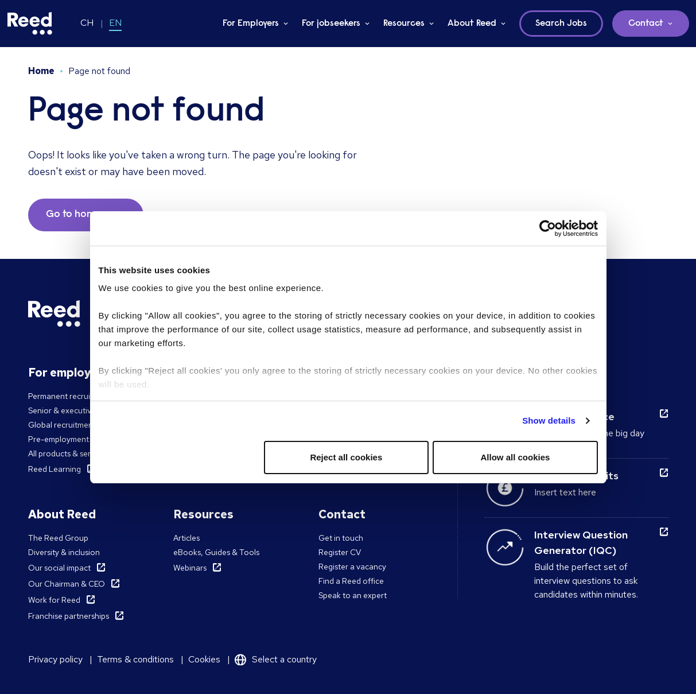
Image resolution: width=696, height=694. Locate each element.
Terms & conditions (135, 659)
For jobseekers (331, 23)
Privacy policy (55, 659)
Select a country (284, 659)
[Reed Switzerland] (30, 23)
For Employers (251, 23)
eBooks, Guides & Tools (216, 552)
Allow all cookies (515, 457)
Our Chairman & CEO (66, 584)
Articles (186, 538)
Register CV (339, 552)
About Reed (472, 23)
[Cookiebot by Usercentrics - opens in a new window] (547, 228)
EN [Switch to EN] (115, 23)
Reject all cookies (346, 457)
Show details (549, 420)
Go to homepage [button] (86, 215)
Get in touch (340, 538)
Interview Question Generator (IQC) (581, 542)
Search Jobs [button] (561, 23)
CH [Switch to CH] (87, 23)
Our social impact (59, 568)
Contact (645, 23)
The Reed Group (58, 538)
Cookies (204, 659)
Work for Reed (54, 600)
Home (41, 71)
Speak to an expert (352, 595)
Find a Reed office (351, 581)
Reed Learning (54, 469)
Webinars (190, 568)
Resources (404, 23)
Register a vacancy (352, 566)
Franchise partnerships (68, 616)
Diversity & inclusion (64, 552)
